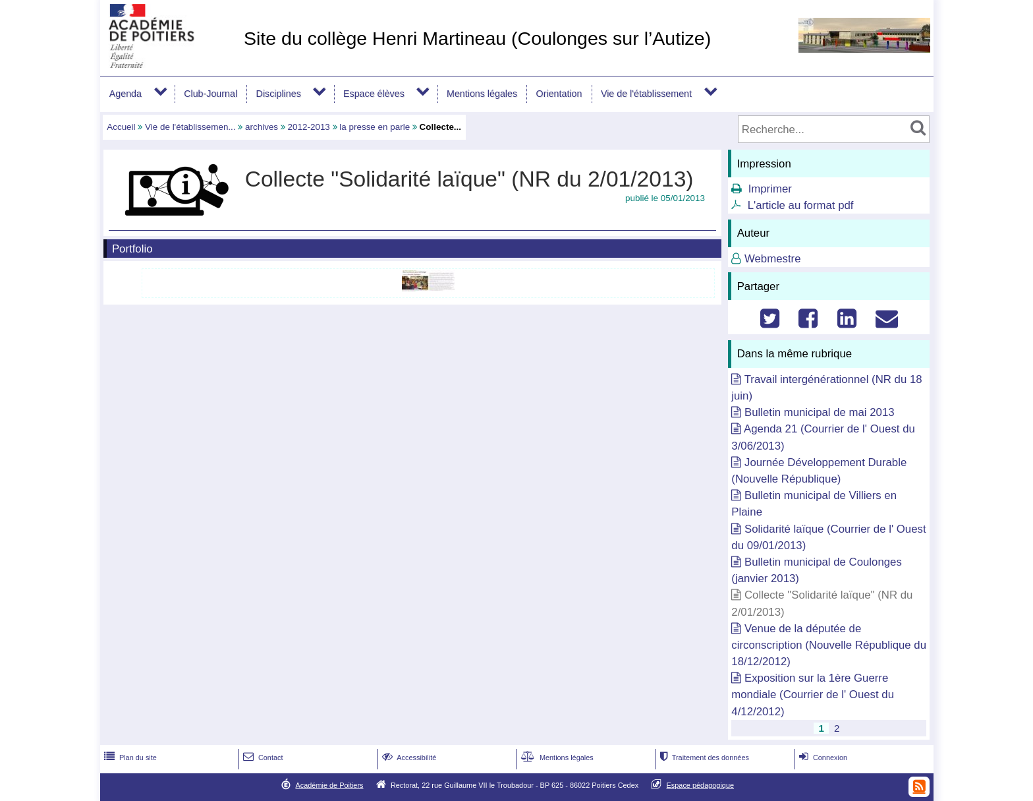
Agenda (125, 93)
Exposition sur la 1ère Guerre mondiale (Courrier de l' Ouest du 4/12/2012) (812, 694)
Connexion (821, 757)
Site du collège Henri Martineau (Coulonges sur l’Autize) (477, 38)
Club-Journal (210, 93)
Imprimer (770, 189)
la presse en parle (374, 127)
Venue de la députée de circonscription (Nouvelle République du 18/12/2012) (828, 645)
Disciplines (278, 93)
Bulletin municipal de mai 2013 (819, 412)
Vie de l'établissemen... (190, 127)
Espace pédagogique (701, 785)
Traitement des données (703, 757)
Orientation (559, 93)
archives (261, 127)
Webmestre (772, 258)
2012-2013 (309, 127)
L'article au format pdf (801, 205)
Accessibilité (408, 757)
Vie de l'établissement (646, 93)
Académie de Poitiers (329, 785)
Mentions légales (482, 93)
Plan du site (129, 757)
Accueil (121, 127)
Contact (261, 757)
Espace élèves (374, 93)
